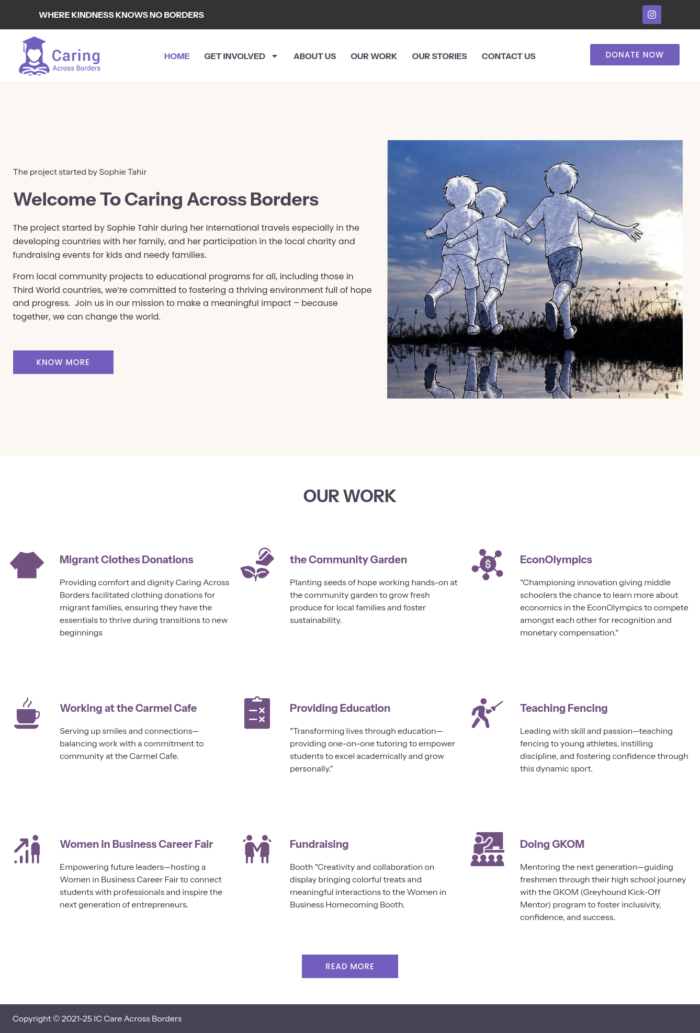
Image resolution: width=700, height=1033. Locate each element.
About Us (314, 56)
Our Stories (439, 56)
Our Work (374, 56)
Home (177, 56)
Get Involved (242, 56)
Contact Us (509, 56)
